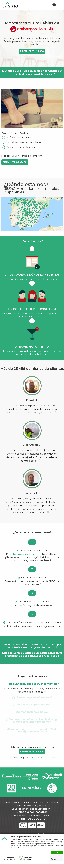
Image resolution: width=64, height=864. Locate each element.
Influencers (34, 815)
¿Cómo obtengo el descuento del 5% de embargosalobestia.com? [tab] (32, 730)
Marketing (26, 859)
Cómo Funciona (12, 803)
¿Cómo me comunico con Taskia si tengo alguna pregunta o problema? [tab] (32, 720)
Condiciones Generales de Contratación (31, 809)
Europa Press (32, 776)
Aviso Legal (52, 803)
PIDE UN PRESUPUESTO (32, 51)
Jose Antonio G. (32, 445)
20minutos (11, 788)
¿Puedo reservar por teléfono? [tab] (32, 704)
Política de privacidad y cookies (31, 806)
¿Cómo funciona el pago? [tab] (32, 712)
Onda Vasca (52, 788)
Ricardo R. (32, 400)
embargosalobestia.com (22, 554)
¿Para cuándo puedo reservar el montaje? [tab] (32, 683)
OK (57, 853)
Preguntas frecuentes (33, 803)
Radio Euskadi (52, 776)
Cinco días (11, 776)
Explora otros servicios (43, 757)
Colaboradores (18, 815)
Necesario (10, 857)
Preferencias (27, 857)
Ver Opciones (54, 858)
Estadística (10, 859)
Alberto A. (32, 493)
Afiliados (46, 815)
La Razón (32, 788)
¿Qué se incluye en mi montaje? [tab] (32, 697)
